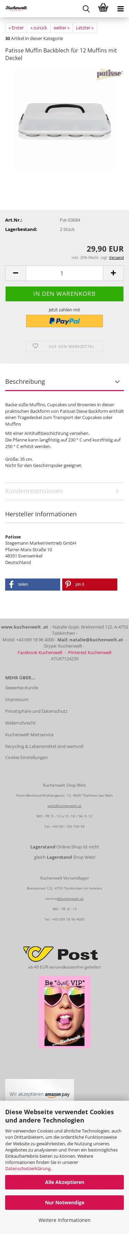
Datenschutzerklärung (28, 1168)
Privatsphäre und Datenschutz (36, 711)
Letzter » (85, 28)
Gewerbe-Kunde (21, 687)
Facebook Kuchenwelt (40, 652)
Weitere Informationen (65, 1220)
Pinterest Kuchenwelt (90, 652)
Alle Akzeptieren (64, 1182)
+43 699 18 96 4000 (68, 919)
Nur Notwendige (64, 1202)
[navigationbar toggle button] (120, 8)
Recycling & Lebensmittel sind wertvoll (44, 746)
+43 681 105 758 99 (68, 826)
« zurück (38, 28)
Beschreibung (25, 381)
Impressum (17, 699)
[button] (15, 273)
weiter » (61, 28)
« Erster (16, 28)
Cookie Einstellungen (26, 757)
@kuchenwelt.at (70, 898)
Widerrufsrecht (20, 723)
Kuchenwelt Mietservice (29, 734)
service (51, 898)
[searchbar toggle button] (86, 8)
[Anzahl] (64, 273)
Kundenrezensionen (34, 491)
